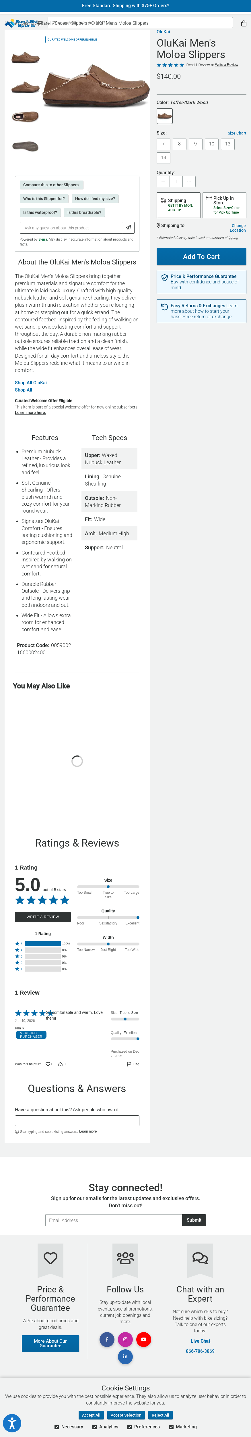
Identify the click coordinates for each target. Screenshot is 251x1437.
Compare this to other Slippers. (51, 185)
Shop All (23, 390)
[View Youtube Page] (143, 1339)
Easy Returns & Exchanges (198, 306)
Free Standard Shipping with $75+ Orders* (125, 5)
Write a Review (43, 917)
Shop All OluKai (31, 383)
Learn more (88, 1131)
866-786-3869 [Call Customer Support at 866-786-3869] (200, 1351)
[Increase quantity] (189, 181)
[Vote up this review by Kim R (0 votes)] (49, 1064)
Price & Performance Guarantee (204, 276)
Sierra (42, 239)
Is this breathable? (84, 212)
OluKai (163, 32)
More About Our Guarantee (50, 1343)
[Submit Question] (129, 228)
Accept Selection (126, 1415)
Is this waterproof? (40, 212)
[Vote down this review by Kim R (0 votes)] (62, 1064)
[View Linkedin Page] (125, 1356)
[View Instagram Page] (125, 1339)
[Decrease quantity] (163, 181)
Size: (162, 133)
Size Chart (237, 133)
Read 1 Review (198, 65)
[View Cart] (243, 23)
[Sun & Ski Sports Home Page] (21, 23)
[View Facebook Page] (107, 1339)
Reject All (160, 1415)
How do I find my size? (95, 198)
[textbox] (77, 1120)
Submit (194, 1220)
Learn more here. (30, 412)
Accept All (91, 1415)
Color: (182, 102)
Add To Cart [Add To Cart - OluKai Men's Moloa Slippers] (199, 254)
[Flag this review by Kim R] (133, 1064)
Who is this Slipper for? (44, 198)
